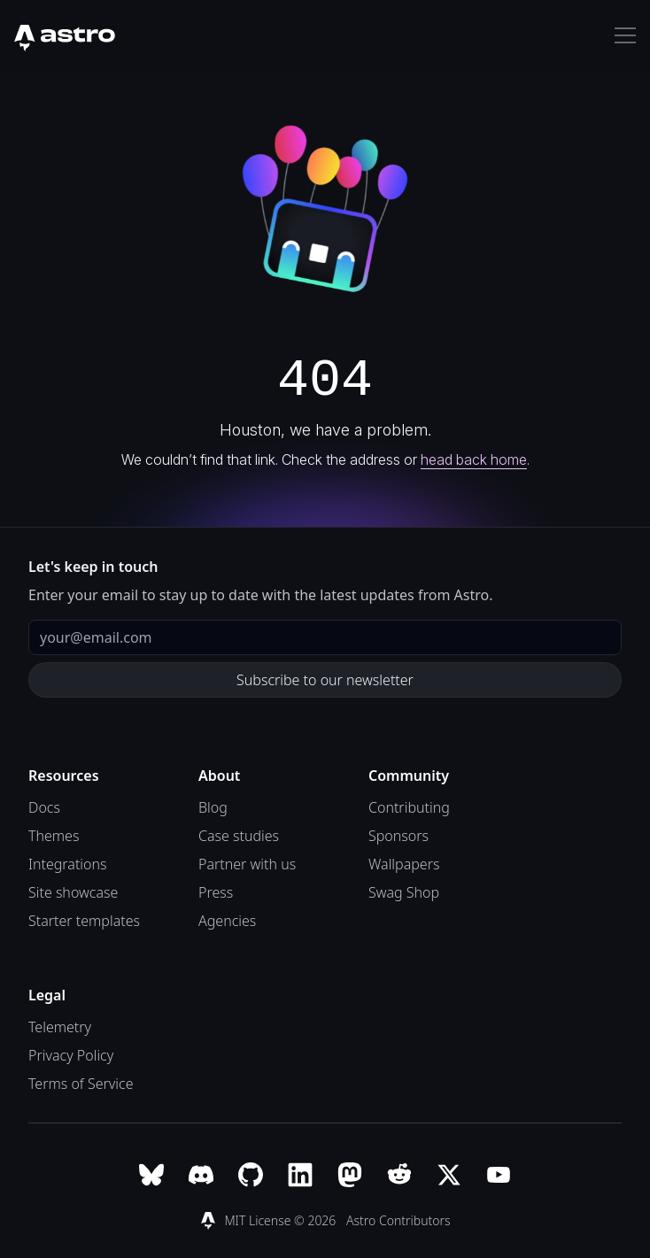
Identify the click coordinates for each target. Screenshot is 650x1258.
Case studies (238, 835)
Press (215, 892)
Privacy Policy (70, 1055)
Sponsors (398, 835)
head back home (474, 459)
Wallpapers (403, 864)
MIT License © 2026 (281, 1220)
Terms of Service (81, 1083)
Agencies (227, 920)
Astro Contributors (398, 1220)
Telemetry (59, 1027)
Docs (44, 807)
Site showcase (73, 892)
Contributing (409, 807)
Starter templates (84, 920)
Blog (213, 807)
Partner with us (247, 864)
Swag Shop (403, 892)
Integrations (67, 864)
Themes (53, 835)
